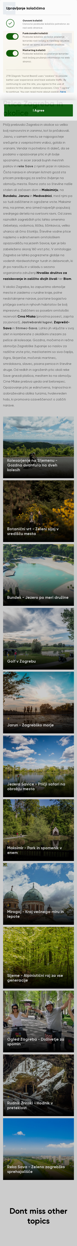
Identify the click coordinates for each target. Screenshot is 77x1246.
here (64, 93)
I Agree (38, 113)
